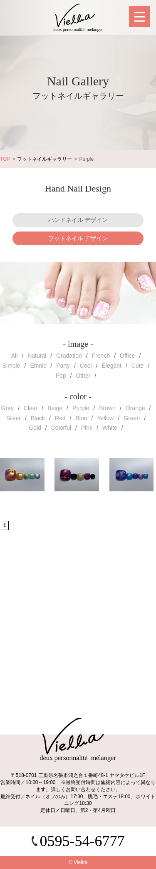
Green (132, 418)
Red (60, 418)
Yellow (105, 418)
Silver (13, 418)
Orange (135, 408)
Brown (107, 408)
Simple (11, 365)
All (14, 355)
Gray (7, 408)
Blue (81, 418)
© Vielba (78, 862)
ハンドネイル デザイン (78, 220)
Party (63, 365)
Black (38, 418)
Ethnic (38, 365)
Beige (54, 408)
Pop (61, 375)
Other (83, 375)
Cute (137, 365)
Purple (80, 408)
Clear (30, 408)
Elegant (111, 365)
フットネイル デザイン (78, 238)
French (101, 355)
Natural (36, 355)
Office (127, 355)
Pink (86, 427)
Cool (86, 365)
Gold (35, 427)
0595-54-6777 (82, 841)
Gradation (69, 355)
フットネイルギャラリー (44, 159)
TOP (5, 159)
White (109, 427)
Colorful (61, 427)
